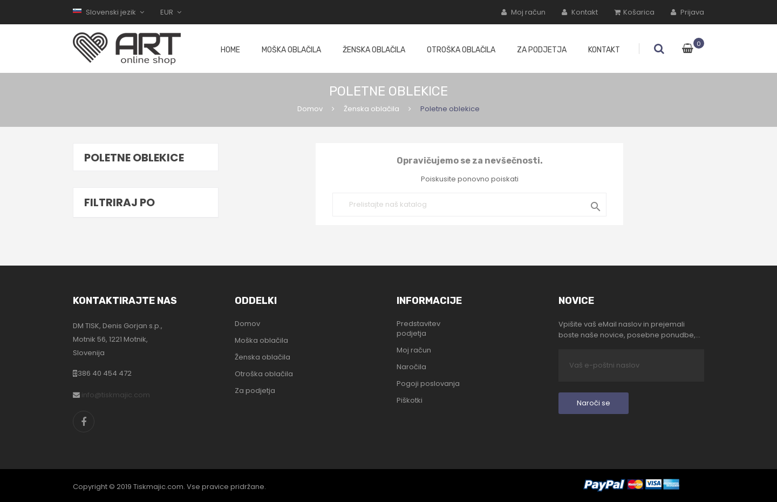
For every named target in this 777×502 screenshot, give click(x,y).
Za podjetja (255, 391)
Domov (247, 324)
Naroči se (593, 403)
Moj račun (523, 12)
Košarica (634, 12)
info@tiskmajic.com (115, 395)
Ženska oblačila (262, 357)
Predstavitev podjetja (418, 328)
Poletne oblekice (134, 157)
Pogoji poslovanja (428, 384)
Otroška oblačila (264, 374)
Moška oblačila (261, 340)
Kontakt (580, 12)
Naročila (411, 367)
